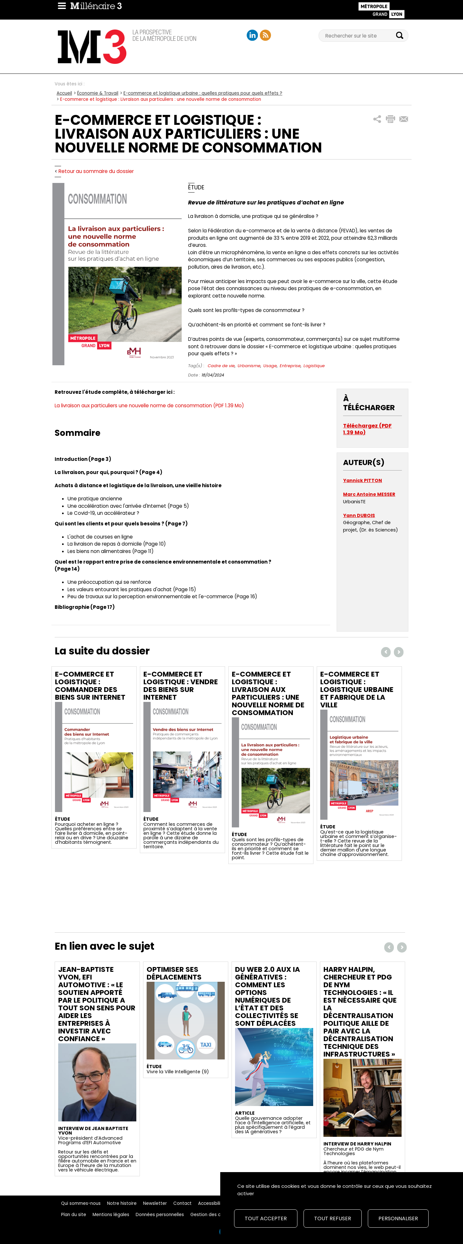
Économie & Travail (97, 93)
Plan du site (73, 1215)
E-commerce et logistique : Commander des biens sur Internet (90, 685)
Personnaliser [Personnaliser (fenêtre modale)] (398, 1218)
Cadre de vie (221, 365)
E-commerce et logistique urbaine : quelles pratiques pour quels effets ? (202, 93)
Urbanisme (249, 365)
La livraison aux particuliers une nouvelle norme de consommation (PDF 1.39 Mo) (149, 405)
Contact (182, 1203)
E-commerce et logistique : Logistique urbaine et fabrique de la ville (357, 689)
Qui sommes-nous (81, 1203)
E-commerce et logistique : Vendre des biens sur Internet (180, 685)
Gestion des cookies (212, 1215)
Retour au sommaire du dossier (96, 171)
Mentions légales (111, 1215)
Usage (270, 365)
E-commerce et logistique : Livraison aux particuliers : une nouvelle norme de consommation (268, 693)
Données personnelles (160, 1215)
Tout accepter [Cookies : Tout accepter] (266, 1218)
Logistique (314, 365)
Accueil (64, 93)
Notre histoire (122, 1203)
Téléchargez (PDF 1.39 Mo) (367, 429)
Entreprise (290, 365)
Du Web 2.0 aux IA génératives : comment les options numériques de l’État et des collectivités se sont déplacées (267, 996)
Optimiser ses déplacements (174, 973)
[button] (377, 119)
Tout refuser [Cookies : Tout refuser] (332, 1218)
